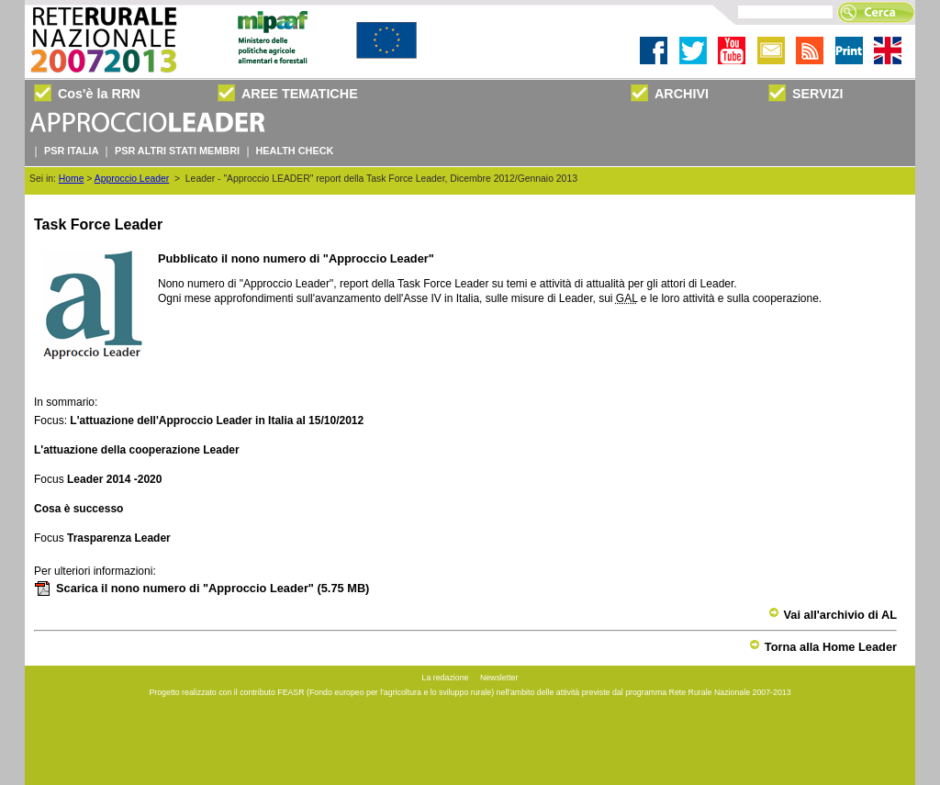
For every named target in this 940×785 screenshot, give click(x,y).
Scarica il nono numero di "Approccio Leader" (201, 588)
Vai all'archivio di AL (832, 615)
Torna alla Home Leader (823, 647)
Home (71, 179)
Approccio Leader (132, 179)
